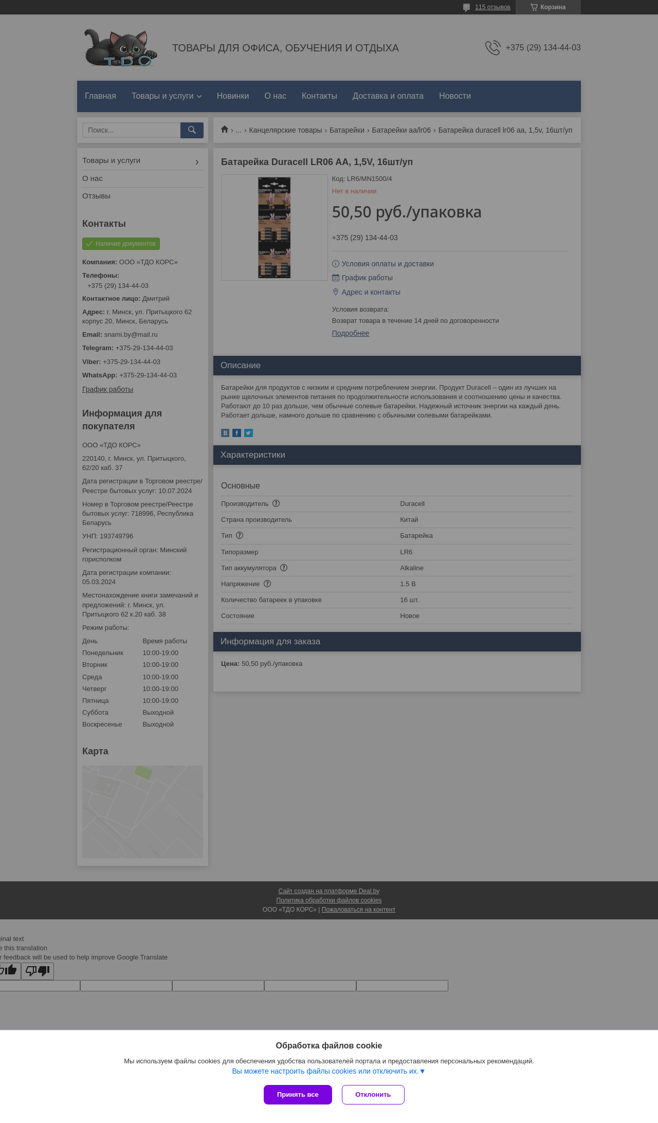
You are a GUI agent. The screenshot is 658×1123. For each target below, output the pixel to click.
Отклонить (373, 1094)
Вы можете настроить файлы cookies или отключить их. (325, 1071)
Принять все (298, 1094)
